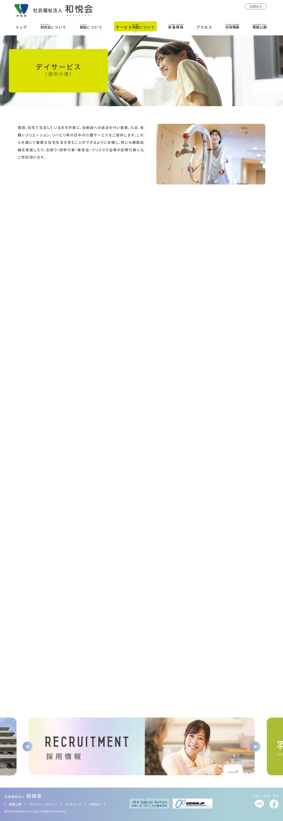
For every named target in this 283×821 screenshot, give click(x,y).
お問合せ (255, 6)
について (53, 26)
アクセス (204, 27)
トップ (22, 27)
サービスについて (135, 26)
